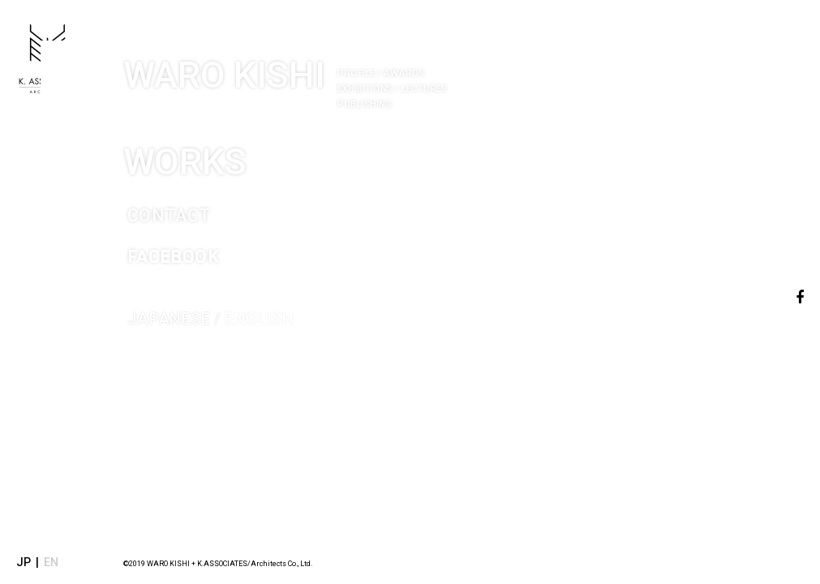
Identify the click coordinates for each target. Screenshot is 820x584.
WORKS (232, 139)
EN (51, 562)
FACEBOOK (195, 241)
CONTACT (188, 199)
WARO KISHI (359, 65)
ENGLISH (250, 306)
